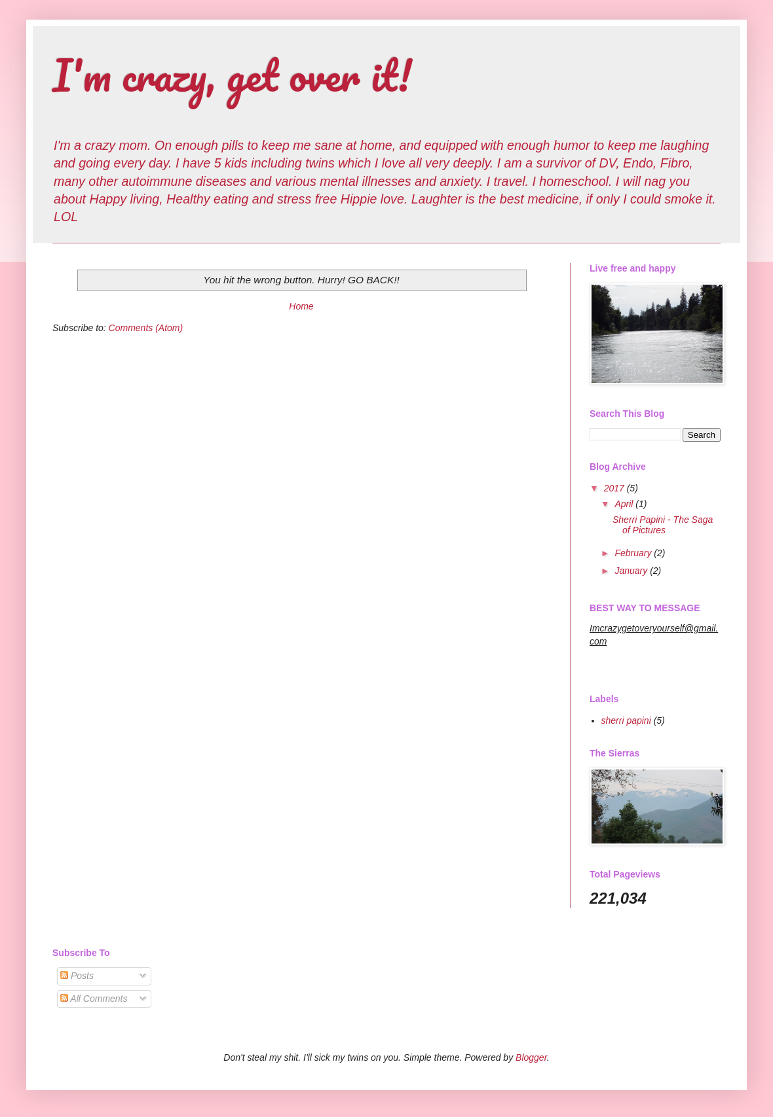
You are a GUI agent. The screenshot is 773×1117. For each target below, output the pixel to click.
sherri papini (626, 720)
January (632, 570)
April (624, 504)
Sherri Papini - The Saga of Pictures (663, 525)
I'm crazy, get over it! (232, 75)
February (634, 553)
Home (301, 306)
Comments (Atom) (146, 328)
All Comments (94, 998)
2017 (615, 488)
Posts (77, 975)
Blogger (531, 1057)
